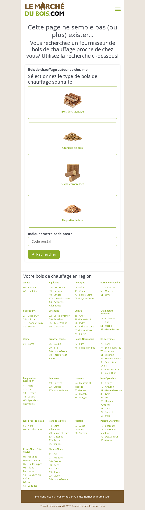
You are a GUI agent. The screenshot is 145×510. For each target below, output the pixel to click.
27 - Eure (79, 344)
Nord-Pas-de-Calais (33, 420)
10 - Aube (106, 322)
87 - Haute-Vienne (58, 390)
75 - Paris (105, 344)
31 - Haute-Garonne (111, 390)
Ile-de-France (108, 339)
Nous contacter (64, 496)
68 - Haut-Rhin (30, 291)
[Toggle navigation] (117, 9)
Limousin (54, 378)
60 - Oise (79, 429)
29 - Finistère (56, 319)
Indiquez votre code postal (50, 233)
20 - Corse (28, 344)
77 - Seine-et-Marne (111, 347)
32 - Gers (105, 394)
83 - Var (27, 482)
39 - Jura (53, 347)
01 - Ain (53, 454)
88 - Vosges (81, 397)
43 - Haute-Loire (83, 294)
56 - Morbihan (56, 326)
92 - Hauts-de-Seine (111, 358)
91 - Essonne (107, 354)
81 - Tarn (105, 408)
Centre (78, 310)
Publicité (78, 496)
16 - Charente (108, 425)
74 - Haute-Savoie (58, 479)
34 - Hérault (29, 393)
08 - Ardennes (108, 318)
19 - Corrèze (55, 383)
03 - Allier (80, 287)
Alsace (26, 282)
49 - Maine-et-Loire (59, 433)
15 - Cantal (80, 291)
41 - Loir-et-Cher (83, 330)
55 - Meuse (80, 390)
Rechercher (43, 254)
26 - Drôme (55, 461)
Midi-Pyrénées (108, 378)
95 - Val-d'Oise (108, 373)
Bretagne (54, 310)
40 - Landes (55, 294)
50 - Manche (107, 291)
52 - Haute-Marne (110, 329)
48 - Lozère (29, 396)
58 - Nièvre (29, 319)
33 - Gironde (55, 291)
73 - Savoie (55, 475)
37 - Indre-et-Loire (84, 326)
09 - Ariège (106, 383)
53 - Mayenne (56, 436)
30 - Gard (28, 389)
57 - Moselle (81, 394)
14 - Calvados (108, 287)
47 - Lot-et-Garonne (59, 298)
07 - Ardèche (56, 457)
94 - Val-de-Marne (110, 369)
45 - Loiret (80, 334)
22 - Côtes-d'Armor (59, 315)
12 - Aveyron (107, 386)
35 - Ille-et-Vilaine (58, 323)
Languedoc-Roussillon (29, 379)
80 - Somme (81, 433)
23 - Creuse (55, 386)
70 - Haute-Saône (58, 351)
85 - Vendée (55, 444)
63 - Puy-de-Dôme (84, 298)
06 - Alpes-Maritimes (29, 469)
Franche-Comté (57, 339)
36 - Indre (80, 323)
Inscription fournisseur (97, 496)
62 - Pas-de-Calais (32, 429)
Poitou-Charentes (110, 420)
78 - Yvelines (107, 351)
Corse (26, 339)
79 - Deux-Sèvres (109, 436)
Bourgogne (29, 310)
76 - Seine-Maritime (85, 347)
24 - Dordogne (57, 287)
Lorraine (79, 378)
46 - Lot (104, 397)
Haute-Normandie (84, 339)
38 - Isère (54, 465)
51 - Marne (106, 325)
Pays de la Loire (57, 420)
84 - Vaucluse (30, 485)
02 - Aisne (80, 425)
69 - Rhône (54, 472)
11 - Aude (28, 385)
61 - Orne (106, 294)
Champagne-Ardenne (107, 312)
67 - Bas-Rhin (30, 287)
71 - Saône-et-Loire (33, 323)
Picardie (79, 420)
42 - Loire (54, 468)
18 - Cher (79, 315)
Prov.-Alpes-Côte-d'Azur (33, 450)
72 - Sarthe (54, 440)
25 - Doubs (55, 344)
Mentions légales (45, 496)
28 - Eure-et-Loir (83, 319)
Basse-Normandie (110, 282)
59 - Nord (28, 425)
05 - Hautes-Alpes (32, 464)
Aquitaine (54, 282)
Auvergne (80, 282)
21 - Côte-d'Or (31, 315)
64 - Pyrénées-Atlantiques (56, 303)
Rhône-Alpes (56, 449)
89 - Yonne (29, 326)
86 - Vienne (106, 440)
